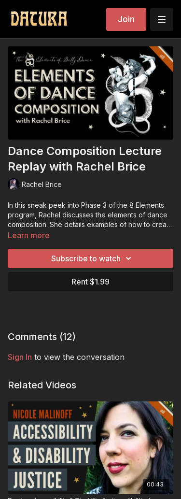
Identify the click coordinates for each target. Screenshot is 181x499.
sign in (20, 357)
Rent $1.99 (90, 281)
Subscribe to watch (92, 258)
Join (126, 19)
